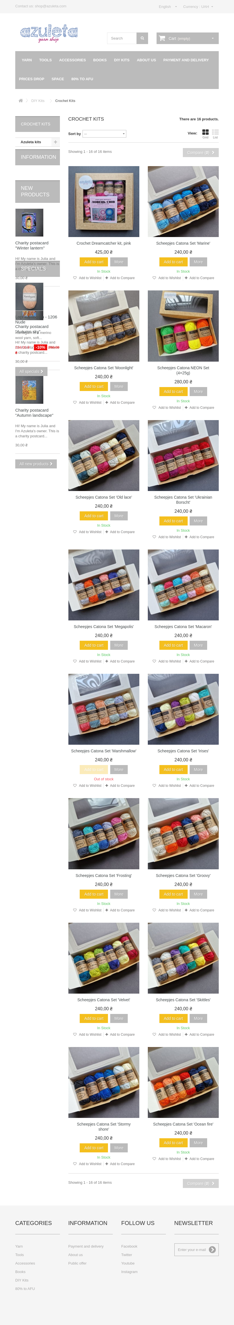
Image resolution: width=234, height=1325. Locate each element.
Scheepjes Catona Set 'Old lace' (103, 497)
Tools (45, 60)
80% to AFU (82, 79)
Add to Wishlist (89, 278)
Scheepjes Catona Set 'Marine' (183, 243)
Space (58, 79)
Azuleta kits (31, 142)
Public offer (77, 1263)
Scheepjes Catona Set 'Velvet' (103, 1000)
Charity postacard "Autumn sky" (32, 326)
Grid (205, 134)
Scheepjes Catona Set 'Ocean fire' (183, 1124)
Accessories (72, 60)
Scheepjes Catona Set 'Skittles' (183, 1000)
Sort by (74, 134)
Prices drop (31, 79)
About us (146, 60)
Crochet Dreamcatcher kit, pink (104, 243)
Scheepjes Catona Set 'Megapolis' (104, 626)
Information (38, 163)
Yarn (27, 60)
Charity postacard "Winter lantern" (32, 242)
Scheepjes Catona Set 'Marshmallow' (103, 751)
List (215, 134)
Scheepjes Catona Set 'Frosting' (104, 875)
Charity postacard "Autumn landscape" (34, 410)
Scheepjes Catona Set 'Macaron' (183, 626)
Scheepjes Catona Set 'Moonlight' (103, 368)
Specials (33, 482)
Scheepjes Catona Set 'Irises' (183, 751)
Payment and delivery (186, 60)
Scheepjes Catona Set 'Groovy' (183, 875)
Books (100, 60)
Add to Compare (122, 278)
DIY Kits (122, 60)
